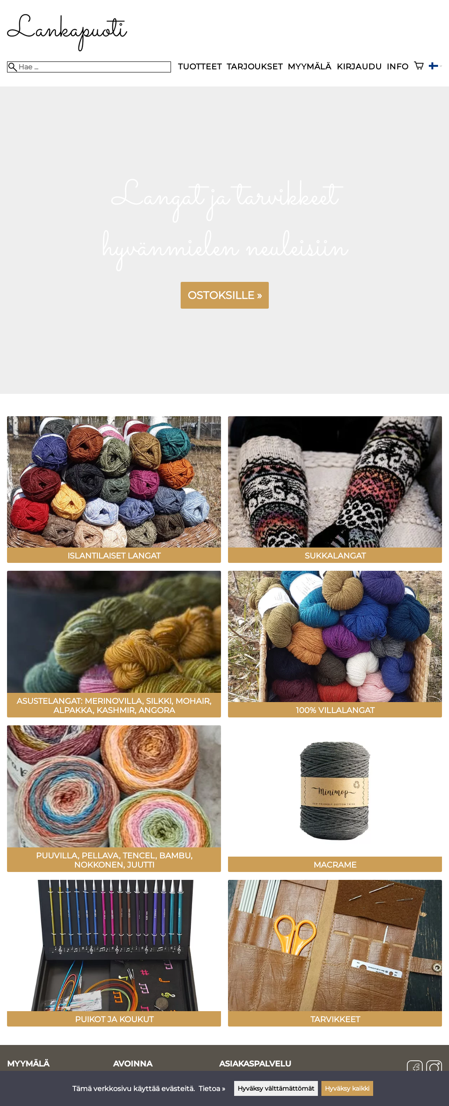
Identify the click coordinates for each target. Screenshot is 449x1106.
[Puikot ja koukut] (114, 1009)
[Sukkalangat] (335, 545)
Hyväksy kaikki (347, 1088)
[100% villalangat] (335, 700)
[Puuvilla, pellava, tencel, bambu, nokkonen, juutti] (114, 854)
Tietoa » (212, 1088)
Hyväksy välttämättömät (276, 1088)
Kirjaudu (359, 66)
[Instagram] (434, 1069)
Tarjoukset (254, 66)
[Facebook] (415, 1069)
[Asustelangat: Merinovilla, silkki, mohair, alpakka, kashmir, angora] (114, 700)
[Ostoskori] (419, 66)
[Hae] (89, 66)
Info (397, 66)
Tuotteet (199, 66)
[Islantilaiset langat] (114, 545)
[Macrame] (335, 854)
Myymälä (309, 66)
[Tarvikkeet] (335, 1009)
